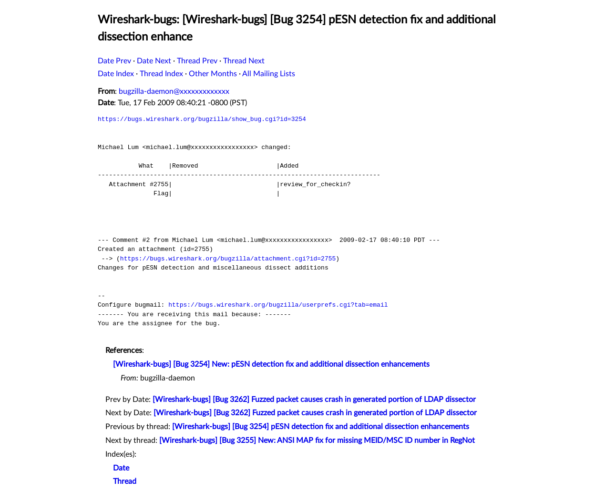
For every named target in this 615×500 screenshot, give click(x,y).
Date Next (154, 61)
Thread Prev (197, 61)
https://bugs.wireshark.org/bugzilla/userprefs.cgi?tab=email (278, 304)
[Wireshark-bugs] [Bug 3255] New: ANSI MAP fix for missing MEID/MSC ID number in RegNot (317, 440)
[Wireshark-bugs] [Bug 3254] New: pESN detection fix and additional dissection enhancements (271, 364)
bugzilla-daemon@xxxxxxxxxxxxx (174, 91)
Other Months (213, 74)
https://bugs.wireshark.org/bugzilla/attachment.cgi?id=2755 (228, 258)
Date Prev (114, 61)
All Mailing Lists (268, 74)
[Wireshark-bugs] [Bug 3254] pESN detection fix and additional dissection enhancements (320, 426)
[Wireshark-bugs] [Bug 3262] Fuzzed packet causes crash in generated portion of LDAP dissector (314, 399)
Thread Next (244, 61)
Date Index (116, 74)
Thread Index (161, 74)
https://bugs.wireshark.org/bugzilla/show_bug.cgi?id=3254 (202, 119)
